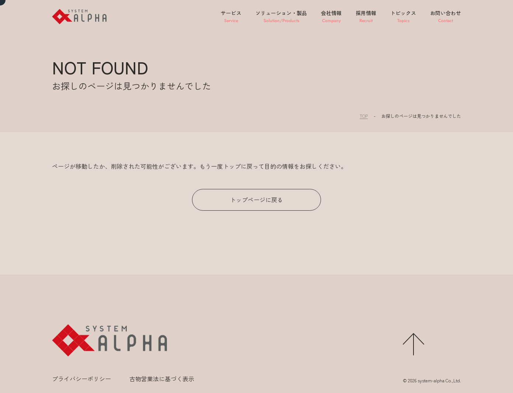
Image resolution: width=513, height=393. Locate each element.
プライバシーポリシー (81, 378)
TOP (364, 116)
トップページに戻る (256, 199)
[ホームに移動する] (109, 340)
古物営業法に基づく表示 (161, 378)
